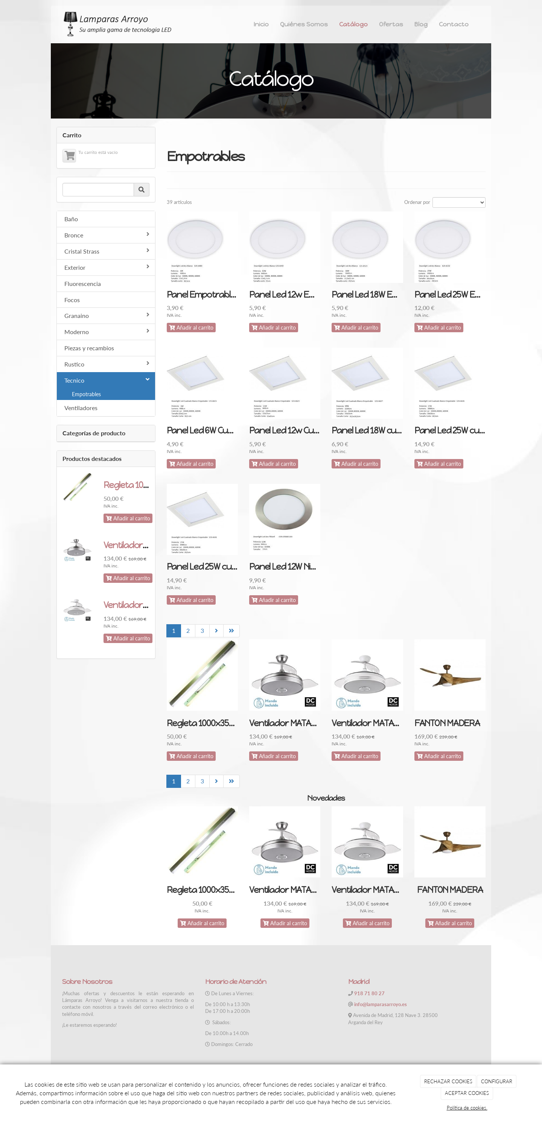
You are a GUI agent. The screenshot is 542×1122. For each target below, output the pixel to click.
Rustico (106, 364)
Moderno (106, 331)
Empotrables (86, 394)
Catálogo (353, 24)
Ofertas (391, 24)
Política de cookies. (467, 1108)
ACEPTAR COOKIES (467, 1093)
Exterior (106, 267)
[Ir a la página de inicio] (116, 24)
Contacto (454, 24)
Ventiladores (80, 407)
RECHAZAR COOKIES (448, 1081)
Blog (421, 24)
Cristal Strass (106, 251)
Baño (71, 218)
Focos (72, 299)
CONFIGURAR (496, 1081)
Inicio (261, 24)
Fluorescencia (82, 283)
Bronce (106, 235)
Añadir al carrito (128, 518)
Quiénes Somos (304, 24)
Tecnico (106, 380)
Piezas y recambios (89, 347)
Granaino (106, 315)
